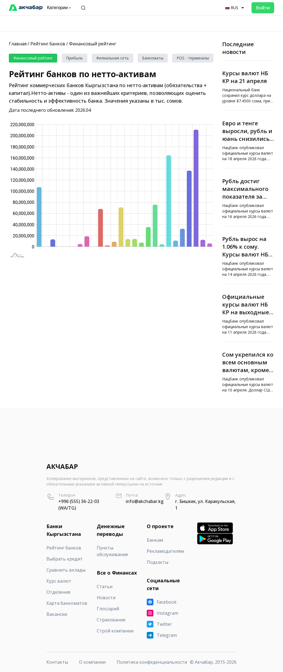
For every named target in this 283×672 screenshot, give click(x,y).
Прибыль (74, 58)
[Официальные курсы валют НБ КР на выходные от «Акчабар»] (248, 313)
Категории (59, 7)
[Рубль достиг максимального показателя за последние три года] (248, 197)
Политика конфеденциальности (152, 662)
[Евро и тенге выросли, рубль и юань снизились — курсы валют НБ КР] (248, 139)
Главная (18, 44)
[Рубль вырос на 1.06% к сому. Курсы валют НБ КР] (248, 255)
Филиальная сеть (112, 58)
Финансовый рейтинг (92, 44)
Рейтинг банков (47, 44)
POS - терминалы (193, 58)
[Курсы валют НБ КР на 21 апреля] (248, 85)
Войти (263, 8)
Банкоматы (152, 58)
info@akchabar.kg (145, 501)
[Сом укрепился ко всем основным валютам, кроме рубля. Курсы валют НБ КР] (248, 371)
